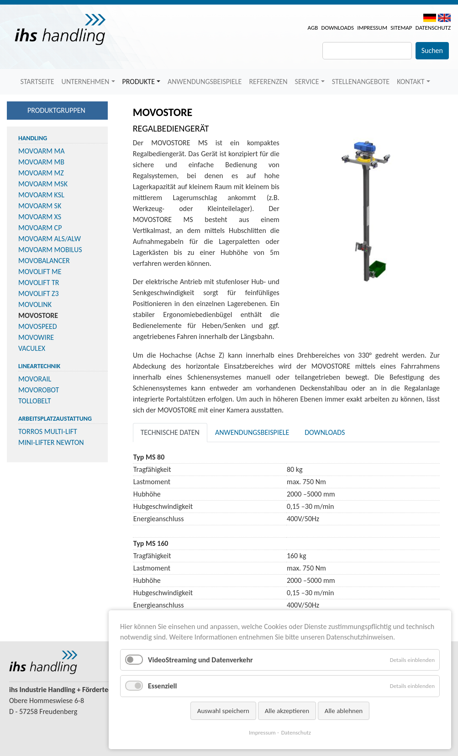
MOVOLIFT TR (38, 282)
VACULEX (31, 348)
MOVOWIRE (36, 337)
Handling (32, 138)
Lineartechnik (39, 366)
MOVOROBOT (38, 390)
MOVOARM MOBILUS (50, 249)
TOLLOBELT (34, 401)
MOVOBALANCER (44, 260)
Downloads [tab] (325, 432)
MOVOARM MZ (41, 173)
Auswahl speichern (223, 711)
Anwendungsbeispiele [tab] (252, 432)
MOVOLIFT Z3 (38, 293)
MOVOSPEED (37, 326)
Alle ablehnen (344, 711)
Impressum (372, 27)
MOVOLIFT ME (40, 271)
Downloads (337, 27)
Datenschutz (433, 27)
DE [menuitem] (429, 18)
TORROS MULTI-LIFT (47, 431)
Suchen (432, 50)
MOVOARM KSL (41, 194)
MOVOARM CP (40, 227)
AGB (313, 27)
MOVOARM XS (39, 216)
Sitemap (401, 27)
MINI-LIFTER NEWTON (51, 442)
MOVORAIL (34, 379)
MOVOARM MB (41, 162)
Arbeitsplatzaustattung (55, 419)
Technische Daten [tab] (170, 432)
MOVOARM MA (41, 151)
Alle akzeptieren (287, 711)
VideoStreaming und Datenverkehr (200, 660)
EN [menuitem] (444, 18)
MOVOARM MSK (43, 184)
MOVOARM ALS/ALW (49, 238)
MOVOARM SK (39, 205)
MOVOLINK (35, 304)
